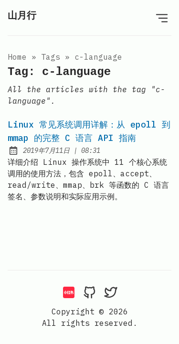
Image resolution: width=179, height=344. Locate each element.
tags (50, 57)
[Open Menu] (161, 18)
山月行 (22, 16)
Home (17, 57)
